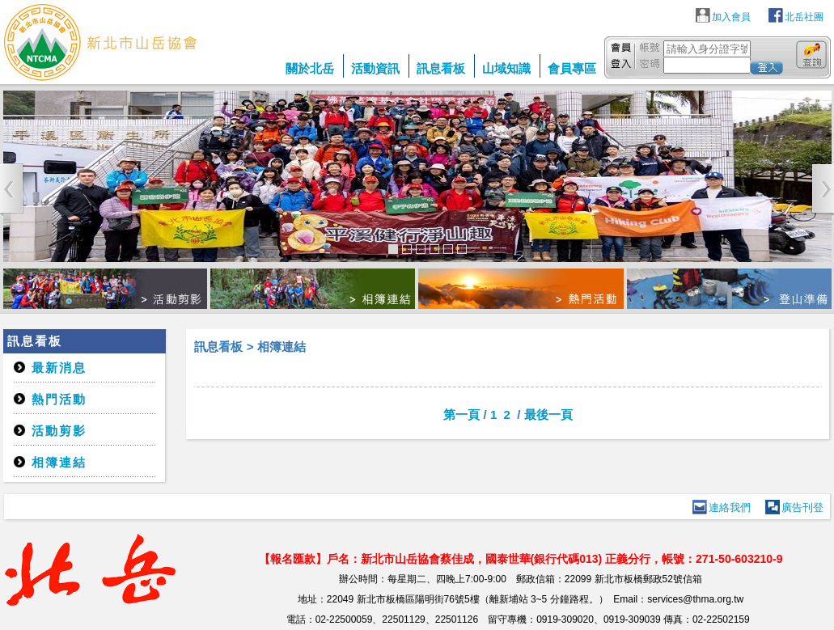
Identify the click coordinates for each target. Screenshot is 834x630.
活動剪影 (59, 431)
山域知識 (506, 68)
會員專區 (572, 68)
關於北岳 (310, 68)
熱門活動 (59, 399)
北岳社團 (804, 17)
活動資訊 (375, 68)
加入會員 (731, 17)
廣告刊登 (802, 507)
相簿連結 (59, 462)
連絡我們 (730, 507)
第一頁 (461, 414)
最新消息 (59, 367)
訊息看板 (441, 68)
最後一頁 (548, 414)
